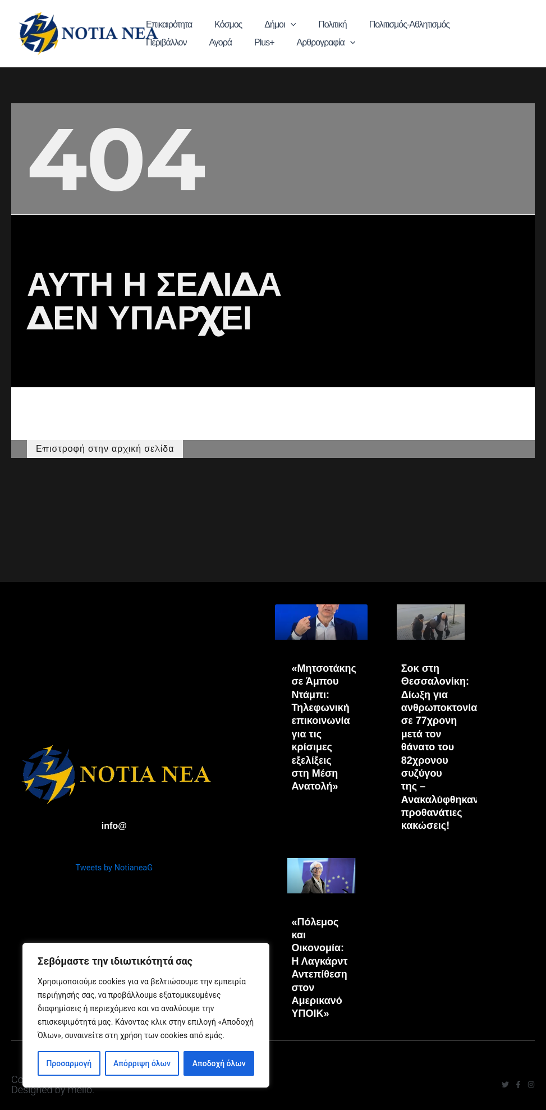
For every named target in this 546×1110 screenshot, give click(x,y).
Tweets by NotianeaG (114, 865)
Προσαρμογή (68, 1063)
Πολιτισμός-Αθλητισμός (360, 24)
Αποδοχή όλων (219, 1063)
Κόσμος (214, 24)
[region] (145, 1015)
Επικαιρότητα (167, 24)
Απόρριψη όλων (142, 1063)
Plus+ (505, 24)
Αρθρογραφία (173, 43)
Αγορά (473, 24)
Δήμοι (254, 25)
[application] (264, 25)
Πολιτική (295, 24)
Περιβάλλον (431, 24)
